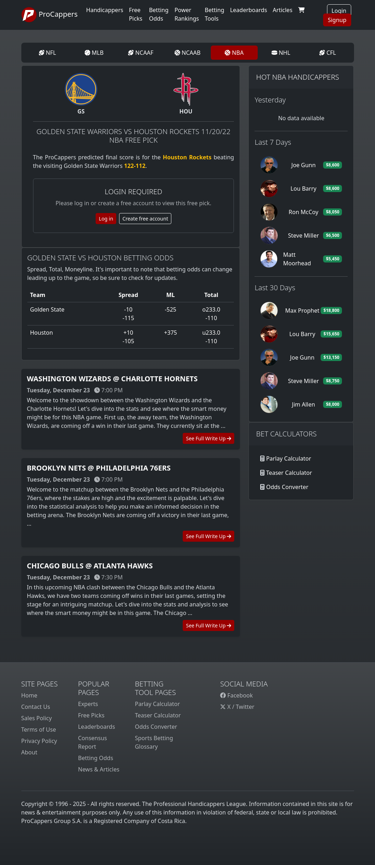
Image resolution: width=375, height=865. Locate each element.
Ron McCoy (303, 212)
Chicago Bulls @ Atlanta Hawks (90, 566)
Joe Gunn (303, 165)
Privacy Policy (39, 741)
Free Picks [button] (136, 14)
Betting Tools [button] (214, 14)
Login (339, 11)
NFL (47, 53)
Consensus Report (92, 742)
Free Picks (91, 715)
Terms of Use (38, 729)
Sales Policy (36, 718)
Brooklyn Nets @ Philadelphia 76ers (99, 468)
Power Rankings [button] (187, 14)
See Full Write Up (208, 438)
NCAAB (187, 53)
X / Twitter (237, 707)
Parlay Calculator (288, 458)
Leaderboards (248, 10)
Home (29, 695)
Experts (88, 704)
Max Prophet (302, 310)
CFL (327, 53)
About (29, 752)
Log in (106, 218)
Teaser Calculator (289, 473)
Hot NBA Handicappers (297, 77)
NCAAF (140, 53)
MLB (94, 53)
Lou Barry (303, 188)
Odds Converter (287, 487)
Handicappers (104, 10)
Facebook (236, 695)
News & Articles (98, 769)
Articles (282, 10)
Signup (337, 20)
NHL (281, 53)
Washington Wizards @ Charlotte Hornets (112, 378)
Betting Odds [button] (158, 14)
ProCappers (49, 15)
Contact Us (35, 707)
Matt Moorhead (297, 259)
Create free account (145, 218)
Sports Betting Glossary (154, 742)
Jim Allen (303, 404)
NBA (234, 53)
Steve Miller (303, 235)
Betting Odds (95, 758)
